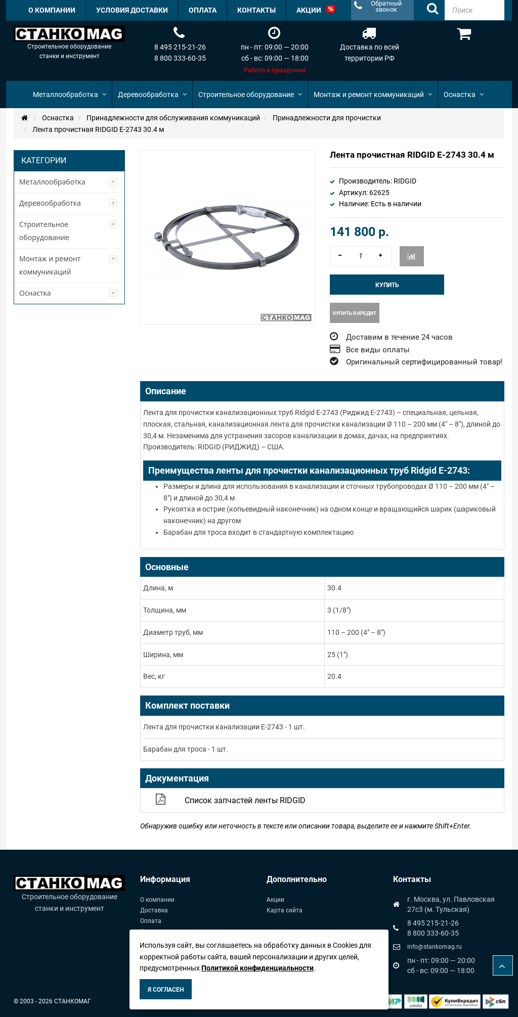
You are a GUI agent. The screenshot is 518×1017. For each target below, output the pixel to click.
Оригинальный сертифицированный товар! (424, 361)
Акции (275, 899)
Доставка (154, 910)
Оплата (150, 920)
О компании (157, 899)
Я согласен (166, 989)
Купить (387, 285)
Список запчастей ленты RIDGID (245, 800)
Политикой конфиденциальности (257, 968)
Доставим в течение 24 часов (399, 337)
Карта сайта (285, 910)
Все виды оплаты (378, 349)
